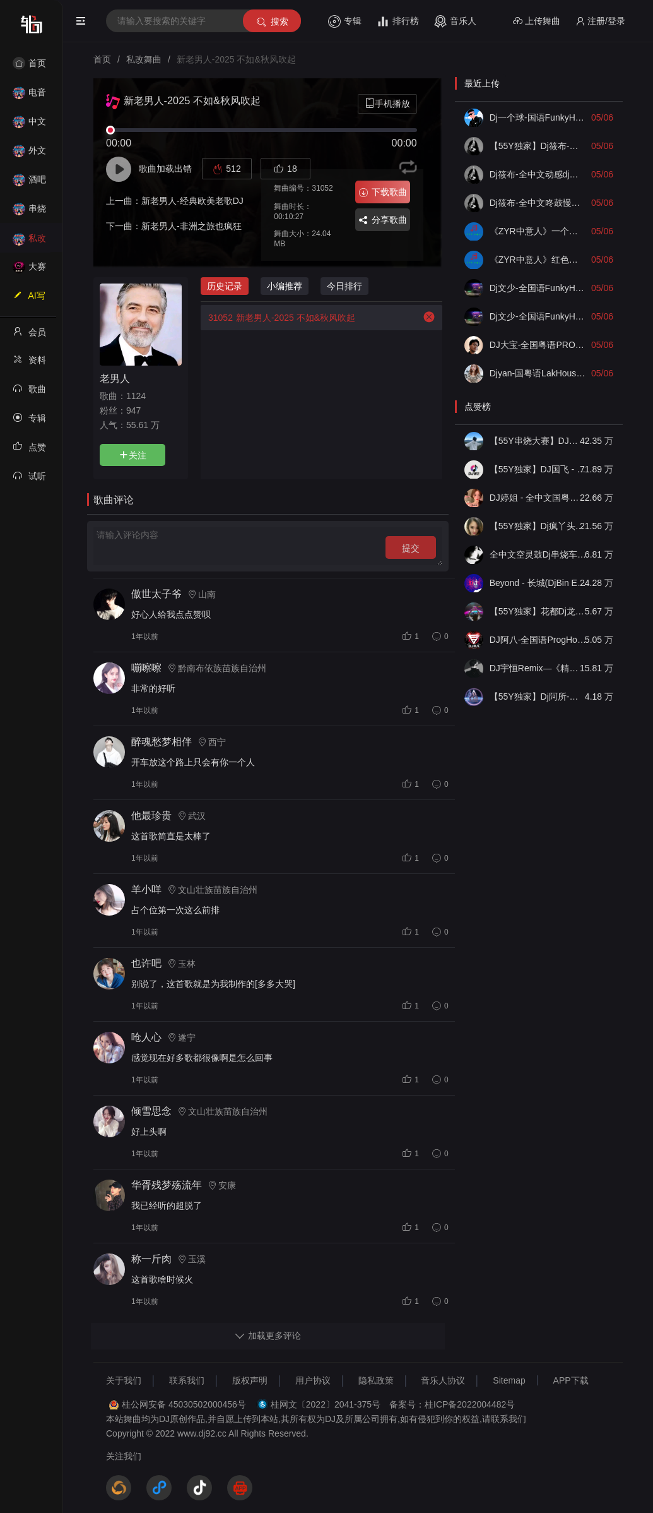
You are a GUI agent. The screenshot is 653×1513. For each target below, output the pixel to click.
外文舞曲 (29, 154)
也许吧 (146, 963)
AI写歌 (29, 299)
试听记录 (29, 480)
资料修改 (29, 363)
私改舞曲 (29, 242)
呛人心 (146, 1037)
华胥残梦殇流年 (166, 1185)
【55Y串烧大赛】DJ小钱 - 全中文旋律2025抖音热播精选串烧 (538, 441)
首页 (29, 63)
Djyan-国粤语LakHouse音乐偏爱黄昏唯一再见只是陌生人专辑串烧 (538, 373)
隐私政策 (376, 1380)
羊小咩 (146, 889)
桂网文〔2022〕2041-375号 (325, 1404)
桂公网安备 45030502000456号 (184, 1404)
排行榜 (398, 21)
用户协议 (313, 1380)
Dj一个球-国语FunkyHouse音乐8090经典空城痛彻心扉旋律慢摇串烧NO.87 (538, 117)
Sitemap (509, 1380)
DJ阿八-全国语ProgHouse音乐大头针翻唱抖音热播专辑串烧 (538, 640)
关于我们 (123, 1380)
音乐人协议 (443, 1380)
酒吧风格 (29, 183)
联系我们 (186, 1380)
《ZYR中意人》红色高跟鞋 (538, 259)
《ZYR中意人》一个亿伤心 (538, 231)
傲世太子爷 (156, 594)
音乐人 (455, 21)
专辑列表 (29, 422)
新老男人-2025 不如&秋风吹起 (278, 318)
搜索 (271, 21)
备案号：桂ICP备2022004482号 (452, 1404)
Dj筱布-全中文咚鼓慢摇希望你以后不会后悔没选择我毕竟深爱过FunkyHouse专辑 (538, 203)
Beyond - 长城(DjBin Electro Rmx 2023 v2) (538, 583)
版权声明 (250, 1380)
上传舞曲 (536, 21)
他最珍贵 (151, 815)
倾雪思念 (151, 1111)
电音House (29, 96)
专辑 (345, 21)
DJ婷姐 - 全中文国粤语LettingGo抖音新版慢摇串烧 (538, 498)
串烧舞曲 (29, 212)
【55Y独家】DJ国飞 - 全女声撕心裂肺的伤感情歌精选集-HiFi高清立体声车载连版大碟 (538, 469)
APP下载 (571, 1380)
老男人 (115, 378)
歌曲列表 (29, 393)
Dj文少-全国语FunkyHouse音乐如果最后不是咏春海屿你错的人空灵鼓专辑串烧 (538, 288)
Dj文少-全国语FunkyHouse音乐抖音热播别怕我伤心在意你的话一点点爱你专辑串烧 (538, 316)
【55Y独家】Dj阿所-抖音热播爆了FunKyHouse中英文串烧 (538, 696)
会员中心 (29, 336)
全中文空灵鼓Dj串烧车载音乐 (538, 554)
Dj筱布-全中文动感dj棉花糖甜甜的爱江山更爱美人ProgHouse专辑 (538, 174)
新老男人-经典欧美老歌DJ (192, 201)
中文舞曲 (29, 125)
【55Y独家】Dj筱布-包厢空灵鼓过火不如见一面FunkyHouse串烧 (538, 146)
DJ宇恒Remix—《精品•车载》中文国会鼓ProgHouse (538, 668)
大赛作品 (29, 270)
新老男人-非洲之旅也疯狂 (191, 226)
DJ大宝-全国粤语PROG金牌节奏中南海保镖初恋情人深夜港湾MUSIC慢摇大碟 (538, 345)
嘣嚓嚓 (146, 667)
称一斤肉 (151, 1258)
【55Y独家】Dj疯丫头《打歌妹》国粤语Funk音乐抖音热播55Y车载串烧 (538, 526)
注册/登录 (600, 21)
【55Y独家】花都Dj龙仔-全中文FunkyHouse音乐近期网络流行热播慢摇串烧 (538, 611)
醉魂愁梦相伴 (161, 741)
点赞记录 (29, 451)
